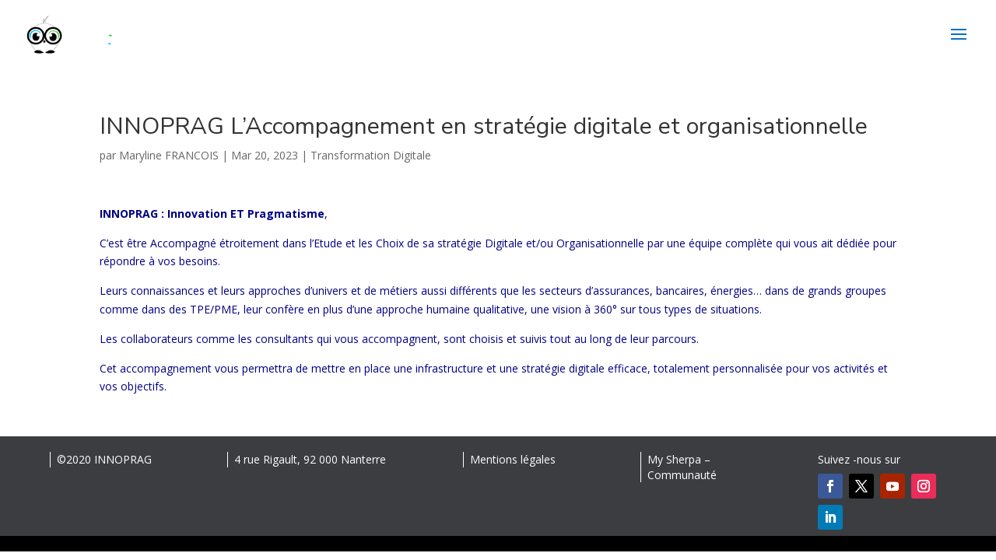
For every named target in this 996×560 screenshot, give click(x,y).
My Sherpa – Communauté (682, 467)
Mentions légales (513, 459)
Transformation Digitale (370, 155)
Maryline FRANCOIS (169, 155)
